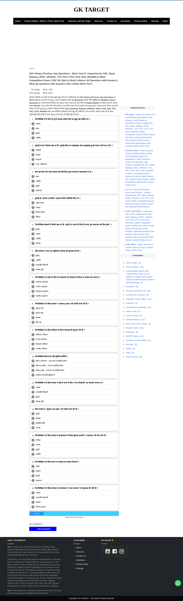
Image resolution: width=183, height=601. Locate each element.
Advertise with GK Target (79, 21)
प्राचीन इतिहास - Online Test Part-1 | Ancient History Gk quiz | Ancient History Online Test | (139, 247)
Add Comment (42, 529)
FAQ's (165, 21)
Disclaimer (125, 21)
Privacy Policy (140, 21)
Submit (36, 513)
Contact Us (81, 556)
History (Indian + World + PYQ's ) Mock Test (44, 21)
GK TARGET (91, 9)
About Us (98, 21)
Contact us (112, 21)
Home (18, 21)
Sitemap (154, 21)
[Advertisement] (74, 47)
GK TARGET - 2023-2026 (89, 598)
